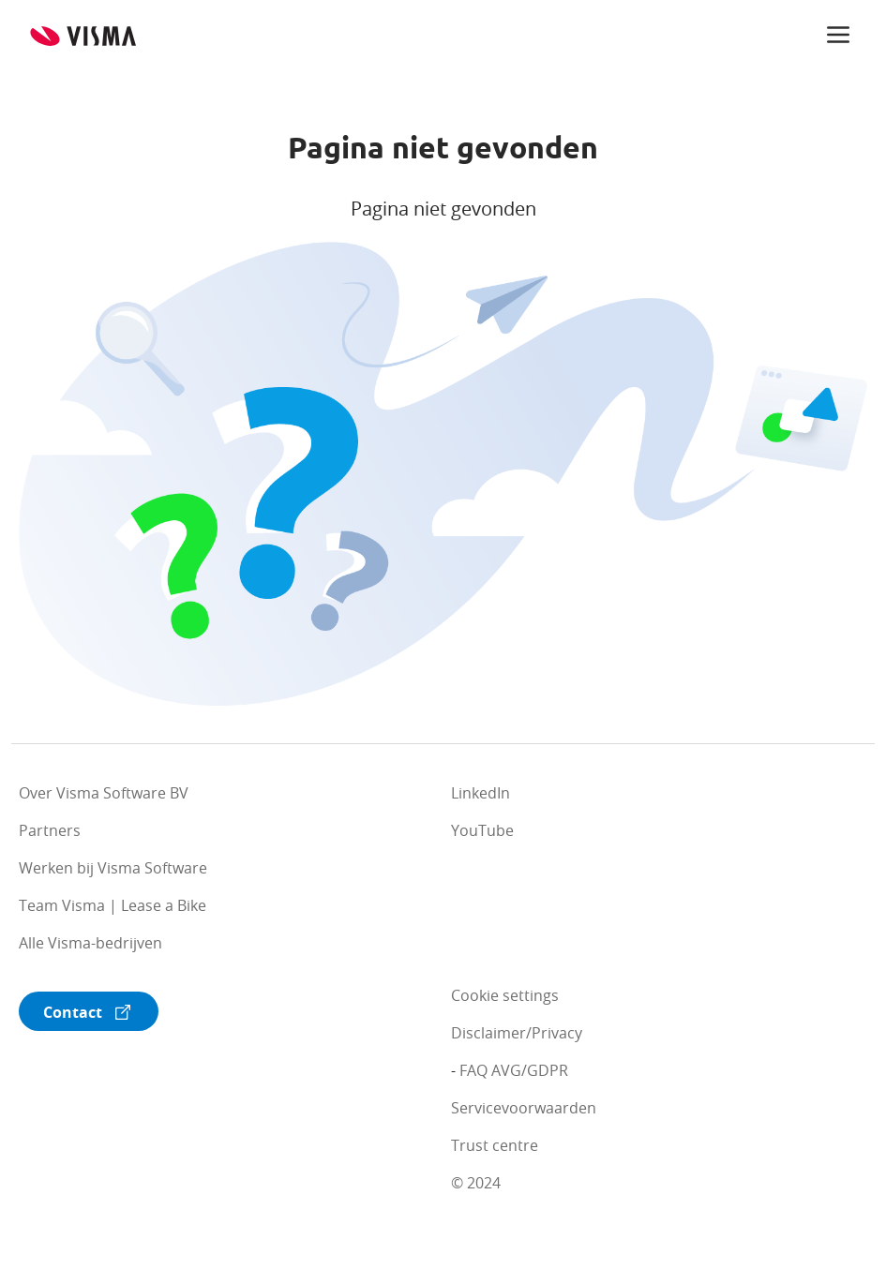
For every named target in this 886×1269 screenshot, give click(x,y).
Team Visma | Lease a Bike (112, 905)
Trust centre (494, 1145)
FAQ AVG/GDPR (513, 1070)
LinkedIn (480, 793)
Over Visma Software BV (103, 793)
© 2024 (476, 1182)
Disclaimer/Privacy (516, 1033)
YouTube (482, 830)
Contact (72, 1012)
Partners (50, 830)
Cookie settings (505, 995)
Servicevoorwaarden (523, 1107)
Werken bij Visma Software (113, 868)
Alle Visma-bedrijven (90, 943)
